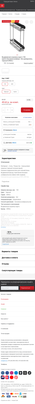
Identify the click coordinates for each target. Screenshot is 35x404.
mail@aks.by (4, 360)
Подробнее (5, 244)
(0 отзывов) (10, 63)
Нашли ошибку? (28, 63)
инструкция (5, 71)
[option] (17, 38)
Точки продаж (5, 333)
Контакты (3, 227)
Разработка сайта (5, 400)
